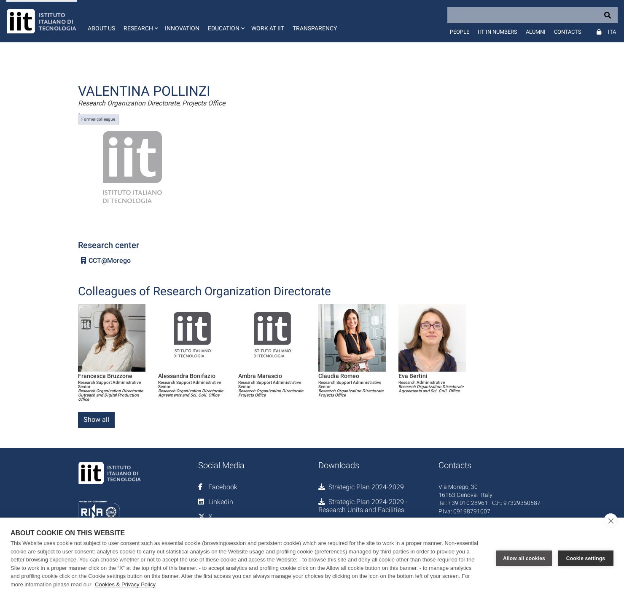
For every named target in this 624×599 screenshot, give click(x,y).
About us (101, 28)
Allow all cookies (524, 558)
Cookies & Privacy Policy (125, 584)
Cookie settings (585, 558)
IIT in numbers (497, 32)
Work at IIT (267, 28)
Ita (612, 32)
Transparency (315, 28)
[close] (611, 520)
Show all (96, 420)
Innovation (182, 28)
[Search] (532, 15)
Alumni (536, 32)
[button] (140, 21)
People (459, 32)
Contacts (567, 32)
